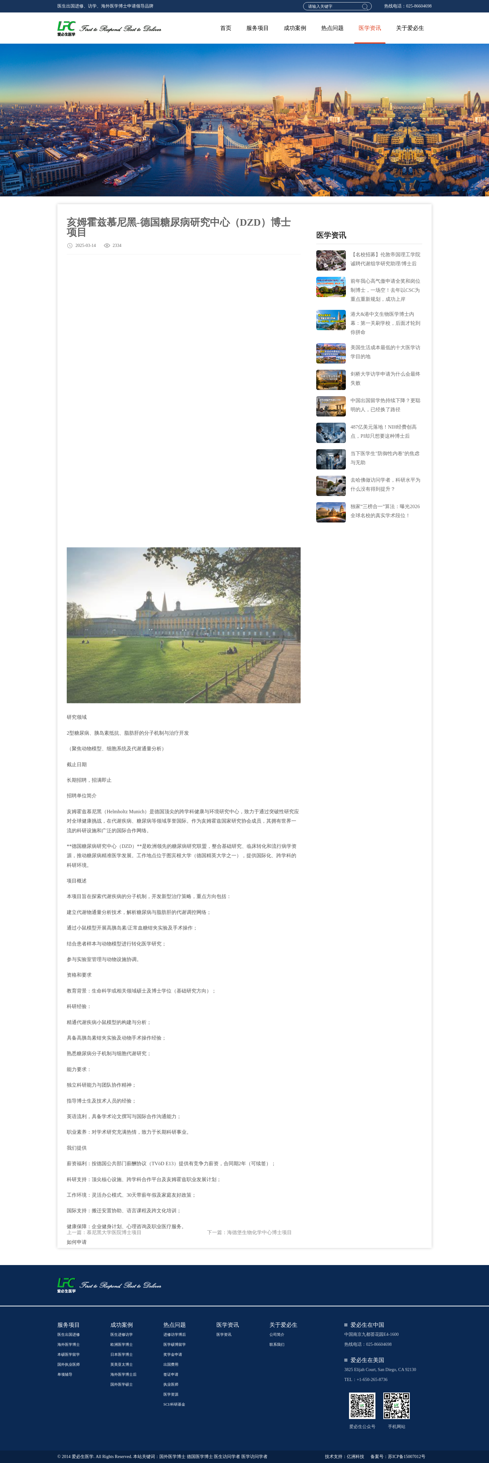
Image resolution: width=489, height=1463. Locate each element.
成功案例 (295, 28)
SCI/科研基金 (174, 1404)
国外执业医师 (68, 1364)
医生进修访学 (121, 1334)
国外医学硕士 (121, 1384)
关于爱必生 (410, 28)
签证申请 (170, 1374)
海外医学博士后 (123, 1374)
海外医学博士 (68, 1344)
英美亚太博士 (121, 1364)
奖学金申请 (172, 1354)
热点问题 (332, 28)
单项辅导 (64, 1374)
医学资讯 (370, 28)
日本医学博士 (121, 1354)
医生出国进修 (68, 1334)
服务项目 (257, 28)
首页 (225, 28)
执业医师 (170, 1384)
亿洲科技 (355, 1456)
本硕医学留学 (68, 1354)
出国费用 (170, 1364)
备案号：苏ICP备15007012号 (397, 1456)
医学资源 (170, 1394)
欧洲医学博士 (121, 1344)
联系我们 (276, 1344)
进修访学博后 (174, 1334)
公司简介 (276, 1334)
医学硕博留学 (174, 1344)
